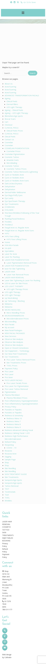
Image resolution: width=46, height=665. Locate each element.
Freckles (8, 221)
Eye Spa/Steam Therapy (15, 201)
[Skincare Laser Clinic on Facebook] (4, 636)
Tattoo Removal (11, 486)
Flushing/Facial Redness (15, 219)
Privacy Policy (10, 406)
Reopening (9, 445)
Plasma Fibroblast (12, 395)
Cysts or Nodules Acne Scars (17, 180)
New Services (10, 336)
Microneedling (10, 321)
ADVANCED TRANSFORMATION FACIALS (22, 95)
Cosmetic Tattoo (12, 157)
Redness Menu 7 (14, 421)
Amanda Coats (13, 160)
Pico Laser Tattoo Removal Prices (21, 359)
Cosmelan (9, 142)
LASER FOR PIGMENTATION (17, 260)
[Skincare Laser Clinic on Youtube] (4, 647)
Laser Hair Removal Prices (18, 274)
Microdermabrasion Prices (18, 318)
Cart (6, 122)
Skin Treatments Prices (16, 362)
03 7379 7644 (28, 2)
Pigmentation (10, 392)
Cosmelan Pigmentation (15, 154)
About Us (9, 83)
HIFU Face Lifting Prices (17, 239)
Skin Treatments (12, 477)
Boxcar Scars (10, 119)
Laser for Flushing (12, 257)
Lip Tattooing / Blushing (15, 301)
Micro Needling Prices (16, 312)
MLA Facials (9, 324)
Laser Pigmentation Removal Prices (22, 263)
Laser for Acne (11, 254)
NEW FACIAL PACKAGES (15, 333)
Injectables (9, 251)
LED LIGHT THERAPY (14, 286)
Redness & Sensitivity (14, 415)
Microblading (12, 163)
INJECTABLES (7, 538)
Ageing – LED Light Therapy (16, 113)
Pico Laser (9, 371)
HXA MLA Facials (12, 245)
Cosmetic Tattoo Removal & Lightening (21, 172)
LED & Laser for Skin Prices (16, 283)
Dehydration (10, 186)
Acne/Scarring (10, 86)
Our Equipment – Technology (17, 351)
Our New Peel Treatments (16, 354)
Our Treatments (12, 356)
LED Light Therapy (14, 107)
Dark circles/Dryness (13, 183)
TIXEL (7, 497)
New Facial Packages (13, 330)
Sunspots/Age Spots (13, 480)
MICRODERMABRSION (14, 315)
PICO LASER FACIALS (13, 380)
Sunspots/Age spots (13, 483)
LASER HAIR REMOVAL (14, 277)
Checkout (8, 125)
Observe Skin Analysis (14, 339)
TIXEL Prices (12, 365)
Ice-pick (8, 248)
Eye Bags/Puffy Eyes (13, 195)
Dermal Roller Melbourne (15, 192)
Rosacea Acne (10, 453)
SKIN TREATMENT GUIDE (16, 474)
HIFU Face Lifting (12, 236)
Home (7, 242)
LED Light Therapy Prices (17, 289)
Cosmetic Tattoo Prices (16, 169)
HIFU (7, 233)
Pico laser (9, 377)
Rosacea (8, 450)
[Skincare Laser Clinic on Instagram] (4, 642)
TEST (7, 489)
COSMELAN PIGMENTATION (17, 148)
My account (9, 327)
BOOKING (6, 540)
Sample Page (10, 459)
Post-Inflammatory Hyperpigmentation (21, 401)
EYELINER (9, 210)
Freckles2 (9, 224)
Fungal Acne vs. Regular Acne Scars (19, 230)
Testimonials (10, 492)
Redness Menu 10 (14, 418)
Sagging (8, 456)
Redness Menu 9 (14, 427)
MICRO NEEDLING (12, 310)
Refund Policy (10, 442)
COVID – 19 (11, 448)
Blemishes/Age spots (14, 116)
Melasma (8, 304)
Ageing (7, 98)
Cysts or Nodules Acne (14, 174)
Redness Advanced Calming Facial (19, 430)
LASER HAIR (10, 271)
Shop (7, 462)
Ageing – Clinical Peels (14, 110)
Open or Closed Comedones (17, 348)
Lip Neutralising (11, 298)
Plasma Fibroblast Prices (17, 398)
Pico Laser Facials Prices (17, 383)
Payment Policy (11, 368)
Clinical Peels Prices (15, 130)
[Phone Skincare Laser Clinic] (4, 630)
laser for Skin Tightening (15, 268)
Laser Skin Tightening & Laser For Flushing (22, 280)
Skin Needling (10, 468)
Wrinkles (8, 500)
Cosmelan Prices (13, 151)
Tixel (7, 494)
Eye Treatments (12, 204)
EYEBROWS (10, 207)
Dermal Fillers (12, 104)
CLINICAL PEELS (11, 127)
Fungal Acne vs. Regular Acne (17, 227)
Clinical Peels (12, 101)
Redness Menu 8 (14, 424)
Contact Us (9, 139)
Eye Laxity (9, 198)
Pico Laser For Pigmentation (17, 386)
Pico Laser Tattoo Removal (16, 389)
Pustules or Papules (13, 409)
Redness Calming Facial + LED (17, 433)
